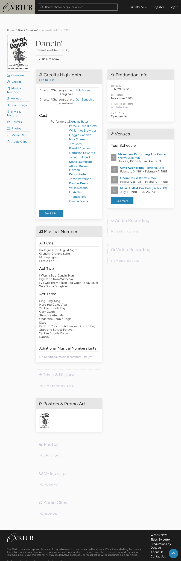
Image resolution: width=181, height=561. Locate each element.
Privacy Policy (87, 555)
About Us (157, 538)
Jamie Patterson (80, 164)
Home (10, 15)
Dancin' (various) (28, 15)
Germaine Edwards (82, 138)
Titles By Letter (161, 525)
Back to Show (48, 45)
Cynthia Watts (78, 187)
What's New (139, 7)
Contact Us (158, 542)
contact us (59, 547)
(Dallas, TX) (143, 174)
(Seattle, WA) (138, 164)
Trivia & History (14, 99)
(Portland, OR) (142, 153)
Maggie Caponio (80, 121)
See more (122, 186)
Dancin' (49, 29)
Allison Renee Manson (78, 153)
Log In (174, 7)
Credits (14, 67)
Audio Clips (17, 127)
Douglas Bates (79, 107)
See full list (46, 66)
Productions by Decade (161, 531)
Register (158, 7)
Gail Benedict (85, 85)
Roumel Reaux (78, 169)
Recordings (17, 91)
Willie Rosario (78, 173)
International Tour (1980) (52, 36)
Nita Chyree (77, 125)
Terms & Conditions (62, 555)
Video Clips (17, 121)
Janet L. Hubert (79, 143)
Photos (14, 114)
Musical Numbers (14, 76)
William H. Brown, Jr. (83, 116)
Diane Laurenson (80, 147)
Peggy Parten (78, 160)
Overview (15, 61)
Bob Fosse (83, 76)
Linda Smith (77, 178)
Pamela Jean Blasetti (83, 112)
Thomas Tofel (78, 182)
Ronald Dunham (79, 134)
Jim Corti (75, 130)
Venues (14, 84)
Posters (14, 108)
